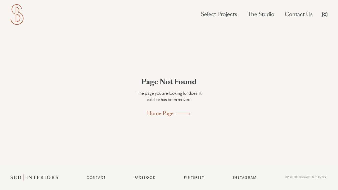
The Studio (260, 14)
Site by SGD (319, 177)
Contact (96, 177)
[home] (17, 14)
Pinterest (194, 177)
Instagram (245, 177)
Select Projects (219, 14)
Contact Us (299, 14)
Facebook (145, 177)
